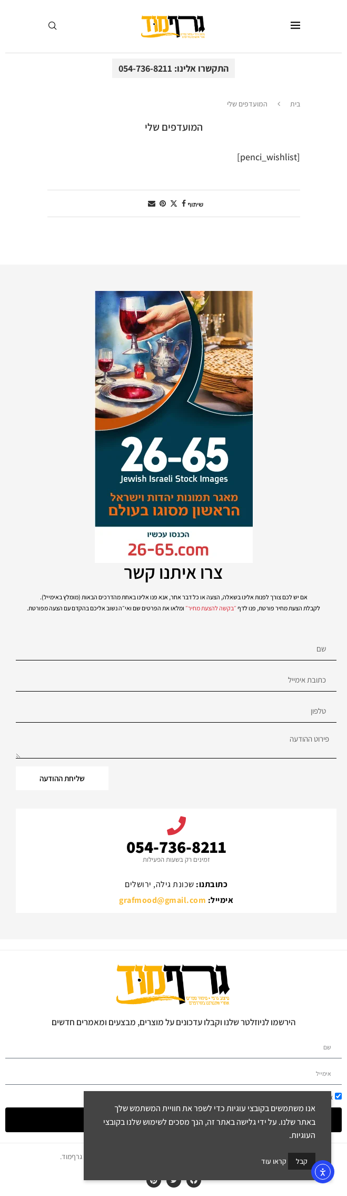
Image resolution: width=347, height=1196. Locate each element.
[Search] (52, 27)
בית (295, 104)
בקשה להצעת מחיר (211, 608)
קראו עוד (273, 1161)
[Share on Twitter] (173, 203)
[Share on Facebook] (184, 203)
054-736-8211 (176, 846)
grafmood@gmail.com (162, 900)
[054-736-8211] (176, 825)
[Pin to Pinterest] (163, 203)
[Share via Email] (151, 203)
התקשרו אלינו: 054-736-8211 (173, 68)
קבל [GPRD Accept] (302, 1161)
